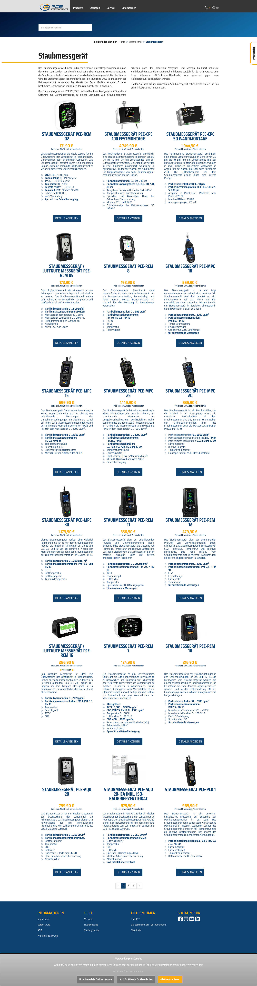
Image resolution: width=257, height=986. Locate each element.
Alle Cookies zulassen (170, 979)
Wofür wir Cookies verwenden (128, 971)
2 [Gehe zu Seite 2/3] (128, 912)
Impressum (43, 946)
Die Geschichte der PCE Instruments (148, 951)
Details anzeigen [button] (66, 245)
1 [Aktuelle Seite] (123, 912)
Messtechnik (135, 69)
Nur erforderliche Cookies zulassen (95, 979)
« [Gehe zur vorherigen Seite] (118, 912)
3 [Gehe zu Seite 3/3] (133, 912)
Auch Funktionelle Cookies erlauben (135, 979)
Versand (88, 946)
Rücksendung (91, 951)
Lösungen (95, 8)
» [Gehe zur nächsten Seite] (139, 912)
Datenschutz (44, 951)
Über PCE (135, 946)
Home (122, 69)
